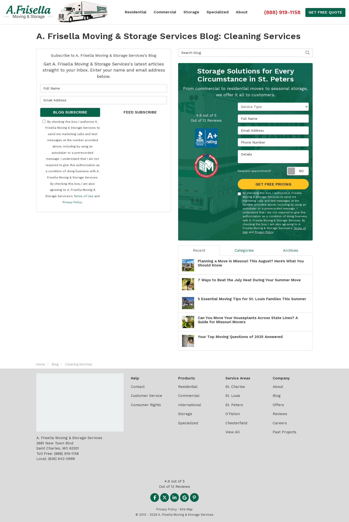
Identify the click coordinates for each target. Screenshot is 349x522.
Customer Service (146, 396)
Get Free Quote (325, 12)
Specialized (188, 423)
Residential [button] (135, 12)
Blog (277, 396)
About (278, 387)
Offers (278, 405)
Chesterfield (236, 423)
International (189, 405)
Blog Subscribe (70, 112)
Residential (188, 387)
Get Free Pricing (273, 184)
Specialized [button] (217, 12)
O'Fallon (232, 414)
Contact (138, 387)
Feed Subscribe (137, 112)
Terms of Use (83, 196)
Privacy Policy (72, 202)
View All (232, 432)
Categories (244, 250)
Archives (290, 250)
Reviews (280, 414)
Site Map (186, 509)
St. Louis (232, 396)
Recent (199, 250)
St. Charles (235, 387)
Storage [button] (191, 12)
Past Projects (284, 432)
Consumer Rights (146, 405)
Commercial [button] (165, 12)
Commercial (188, 396)
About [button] (242, 12)
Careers (280, 423)
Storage (185, 414)
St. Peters (234, 405)
